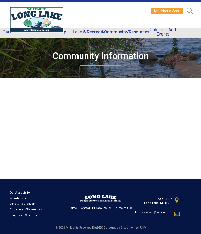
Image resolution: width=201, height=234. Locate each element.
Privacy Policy (101, 208)
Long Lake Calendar (23, 215)
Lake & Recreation (22, 204)
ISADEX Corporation (106, 227)
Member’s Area (167, 11)
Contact (84, 208)
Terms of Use (123, 208)
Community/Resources (26, 209)
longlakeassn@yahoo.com (153, 212)
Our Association (21, 192)
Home (72, 208)
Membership (19, 198)
